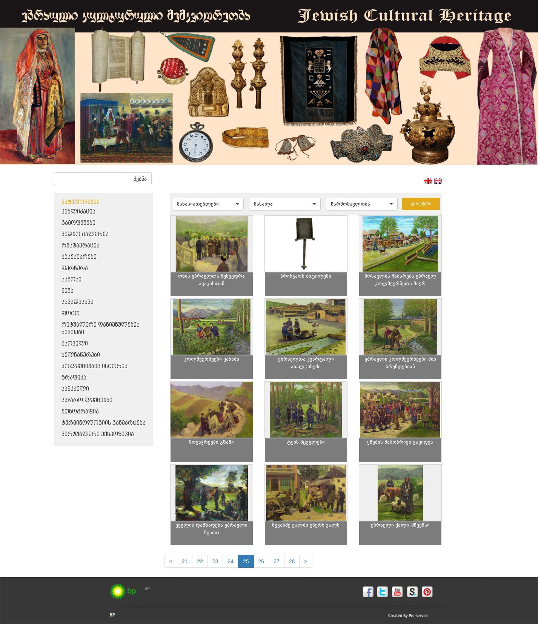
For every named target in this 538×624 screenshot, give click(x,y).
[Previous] (170, 561)
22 (200, 561)
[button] (208, 204)
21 (185, 561)
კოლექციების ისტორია (94, 366)
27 (277, 561)
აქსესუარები (79, 257)
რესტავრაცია (80, 246)
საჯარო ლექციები (86, 400)
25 (246, 561)
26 (261, 561)
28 (292, 561)
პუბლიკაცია (78, 212)
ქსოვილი (74, 344)
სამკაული (75, 389)
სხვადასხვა (77, 302)
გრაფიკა (73, 378)
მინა (67, 291)
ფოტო (70, 313)
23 (215, 561)
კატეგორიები (80, 202)
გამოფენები (78, 223)
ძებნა (140, 179)
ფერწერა (74, 268)
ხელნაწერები (80, 355)
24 (230, 561)
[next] (305, 561)
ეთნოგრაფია (80, 412)
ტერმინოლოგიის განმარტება (103, 423)
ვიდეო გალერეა (85, 234)
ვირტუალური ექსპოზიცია (97, 434)
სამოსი (71, 280)
